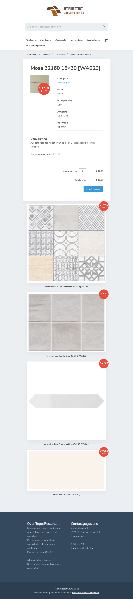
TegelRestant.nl (62, 588)
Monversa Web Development (85, 592)
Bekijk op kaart (78, 536)
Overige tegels (93, 40)
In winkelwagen (93, 189)
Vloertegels (45, 40)
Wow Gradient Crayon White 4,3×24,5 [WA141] (66, 444)
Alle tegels (31, 40)
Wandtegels (60, 40)
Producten (46, 54)
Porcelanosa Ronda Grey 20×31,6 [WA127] (66, 356)
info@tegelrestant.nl (83, 548)
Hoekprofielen (76, 40)
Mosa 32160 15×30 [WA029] (80, 54)
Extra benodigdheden (35, 45)
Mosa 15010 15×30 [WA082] (66, 494)
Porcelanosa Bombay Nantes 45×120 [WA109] (66, 286)
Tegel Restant (30, 54)
